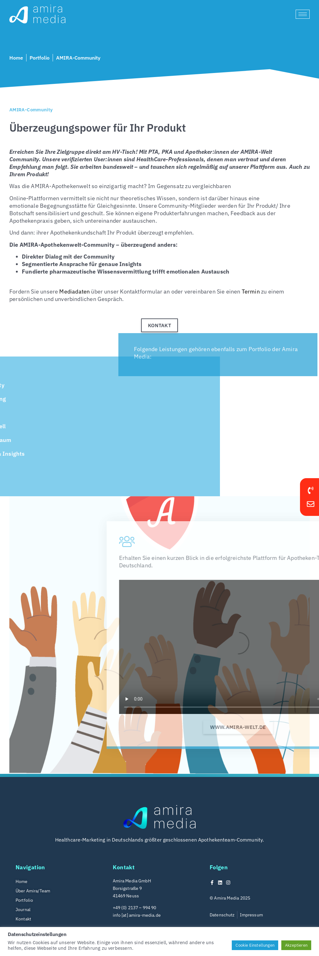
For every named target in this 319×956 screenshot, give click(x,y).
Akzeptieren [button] (296, 945)
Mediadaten (74, 291)
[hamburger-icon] (303, 14)
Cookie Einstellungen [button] (255, 945)
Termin (251, 291)
